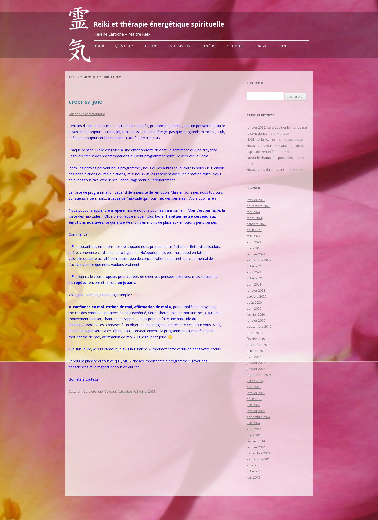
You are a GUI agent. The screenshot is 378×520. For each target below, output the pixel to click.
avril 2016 (254, 387)
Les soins (150, 46)
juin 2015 (253, 405)
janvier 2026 (256, 200)
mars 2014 (254, 435)
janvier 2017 (256, 368)
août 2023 (254, 230)
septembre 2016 (259, 374)
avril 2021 (254, 284)
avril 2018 (254, 356)
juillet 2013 (255, 471)
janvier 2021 (256, 290)
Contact (262, 46)
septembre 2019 (259, 326)
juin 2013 (253, 477)
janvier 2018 (256, 362)
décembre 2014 (258, 417)
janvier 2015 (256, 411)
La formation (179, 46)
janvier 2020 (256, 320)
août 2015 (254, 399)
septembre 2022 (259, 260)
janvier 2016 (256, 393)
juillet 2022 (255, 266)
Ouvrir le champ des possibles (270, 157)
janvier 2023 (256, 254)
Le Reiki (99, 46)
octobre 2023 (256, 224)
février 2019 (256, 338)
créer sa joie (85, 101)
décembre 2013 (258, 453)
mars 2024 (254, 218)
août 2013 (254, 465)
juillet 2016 (255, 381)
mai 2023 (253, 236)
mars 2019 (254, 332)
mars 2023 (254, 248)
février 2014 (256, 441)
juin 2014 (253, 423)
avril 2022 (254, 272)
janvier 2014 (256, 447)
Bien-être (208, 46)
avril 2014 (254, 429)
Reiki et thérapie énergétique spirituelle (159, 24)
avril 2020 (254, 308)
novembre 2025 (258, 206)
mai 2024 (253, 212)
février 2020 (256, 314)
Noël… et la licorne (261, 139)
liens (283, 46)
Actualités (234, 46)
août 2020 (254, 302)
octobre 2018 (256, 350)
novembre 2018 (258, 344)
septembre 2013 (259, 459)
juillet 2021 (255, 278)
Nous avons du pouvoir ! (265, 169)
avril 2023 (254, 242)
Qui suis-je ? (124, 46)
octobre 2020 (256, 296)
